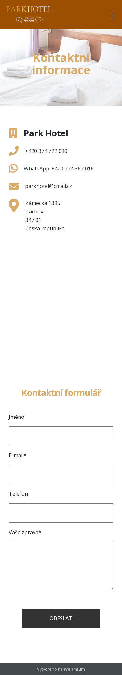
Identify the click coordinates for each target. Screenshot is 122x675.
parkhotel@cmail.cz (48, 186)
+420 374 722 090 (46, 150)
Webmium (74, 669)
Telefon (18, 493)
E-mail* (18, 455)
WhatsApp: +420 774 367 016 (59, 168)
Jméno (16, 416)
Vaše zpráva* (25, 532)
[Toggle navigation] (111, 14)
